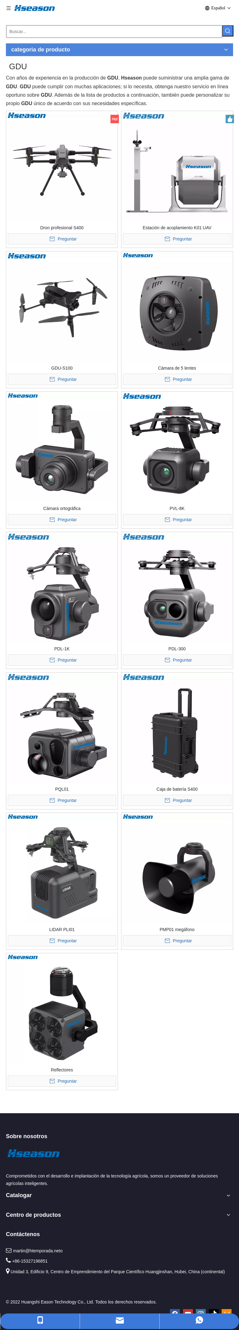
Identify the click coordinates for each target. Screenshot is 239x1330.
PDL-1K (61, 648)
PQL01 (62, 789)
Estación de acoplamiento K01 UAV (177, 227)
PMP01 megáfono (177, 929)
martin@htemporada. (33, 1250)
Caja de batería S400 (177, 789)
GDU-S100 (62, 368)
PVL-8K (177, 508)
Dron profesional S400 (61, 227)
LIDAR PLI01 (62, 929)
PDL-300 (176, 648)
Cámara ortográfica (62, 508)
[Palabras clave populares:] (227, 30)
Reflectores (62, 1069)
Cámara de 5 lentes (177, 368)
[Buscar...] (114, 31)
